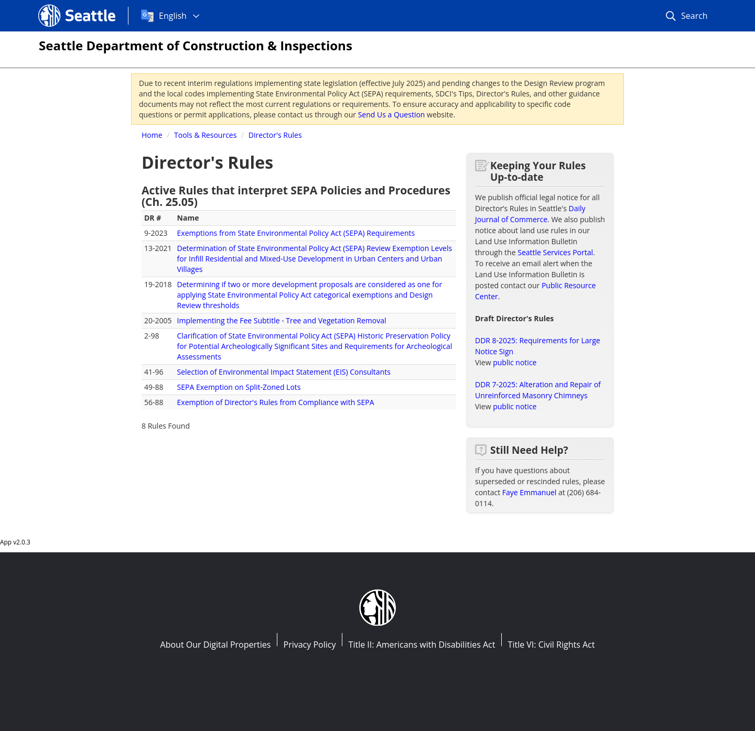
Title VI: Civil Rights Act (551, 644)
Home (152, 135)
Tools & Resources (205, 135)
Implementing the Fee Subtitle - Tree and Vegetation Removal (281, 320)
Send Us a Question (391, 114)
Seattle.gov (60, 6)
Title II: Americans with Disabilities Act (422, 644)
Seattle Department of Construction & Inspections (195, 45)
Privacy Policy (310, 644)
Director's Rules (275, 135)
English (173, 15)
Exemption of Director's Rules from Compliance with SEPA (275, 402)
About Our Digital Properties (215, 644)
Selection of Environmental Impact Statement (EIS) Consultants (284, 372)
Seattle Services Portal (555, 252)
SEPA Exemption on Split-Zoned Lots (239, 387)
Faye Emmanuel (529, 492)
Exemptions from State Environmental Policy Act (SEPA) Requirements (296, 233)
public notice (514, 362)
